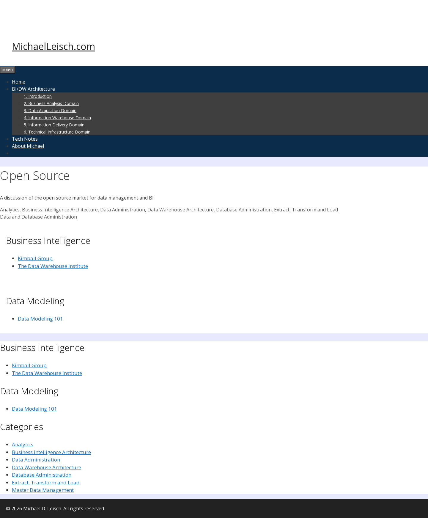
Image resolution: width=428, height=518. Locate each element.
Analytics (10, 209)
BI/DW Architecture (33, 89)
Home (18, 82)
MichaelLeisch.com (53, 46)
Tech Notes (25, 139)
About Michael (28, 146)
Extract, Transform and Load (306, 209)
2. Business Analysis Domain (51, 103)
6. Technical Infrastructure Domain (57, 132)
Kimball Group (35, 258)
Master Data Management (43, 489)
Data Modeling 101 (40, 318)
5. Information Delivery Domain (54, 125)
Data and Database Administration (38, 217)
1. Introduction (38, 96)
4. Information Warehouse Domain (57, 117)
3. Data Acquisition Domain (50, 110)
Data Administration (122, 209)
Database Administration (244, 209)
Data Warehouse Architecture (180, 209)
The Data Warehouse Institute (53, 266)
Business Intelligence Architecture (60, 209)
